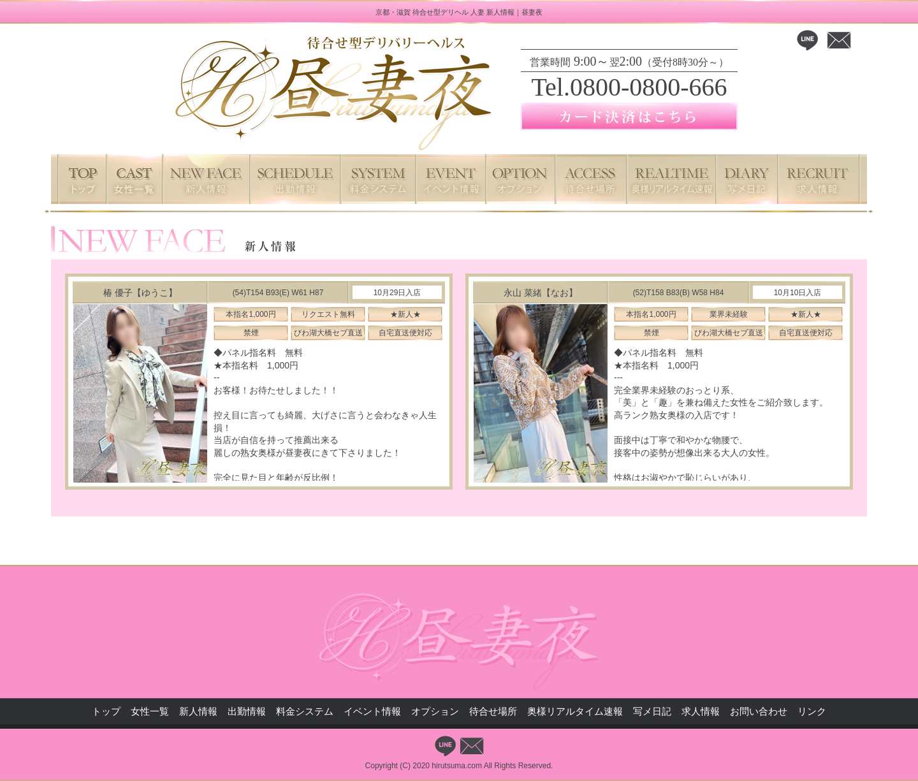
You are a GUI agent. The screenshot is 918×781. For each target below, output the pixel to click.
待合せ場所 (493, 711)
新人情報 (198, 711)
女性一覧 (150, 711)
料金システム (304, 711)
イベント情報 (372, 711)
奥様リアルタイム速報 (575, 711)
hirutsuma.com (457, 765)
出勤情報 (247, 711)
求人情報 (700, 711)
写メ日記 (652, 711)
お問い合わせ (758, 711)
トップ (106, 711)
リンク (812, 711)
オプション (435, 711)
